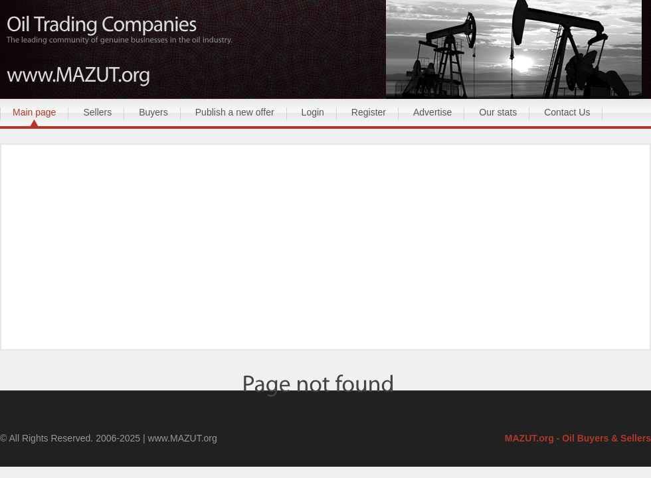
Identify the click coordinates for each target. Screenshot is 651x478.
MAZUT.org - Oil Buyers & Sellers (578, 438)
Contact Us (567, 112)
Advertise (432, 112)
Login (313, 112)
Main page (34, 112)
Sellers (97, 112)
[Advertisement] (325, 248)
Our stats (498, 112)
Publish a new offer (234, 112)
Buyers (153, 112)
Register (368, 112)
